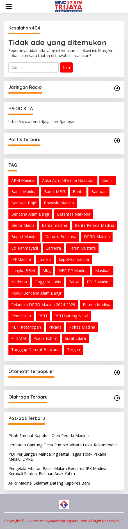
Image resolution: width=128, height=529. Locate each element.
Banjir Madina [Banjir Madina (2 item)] (23, 191)
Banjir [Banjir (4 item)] (107, 180)
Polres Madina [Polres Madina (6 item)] (82, 327)
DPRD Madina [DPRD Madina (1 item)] (97, 236)
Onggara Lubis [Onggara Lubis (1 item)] (48, 281)
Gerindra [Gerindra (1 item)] (53, 248)
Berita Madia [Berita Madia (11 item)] (23, 225)
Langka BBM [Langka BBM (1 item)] (23, 270)
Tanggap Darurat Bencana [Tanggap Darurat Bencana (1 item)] (35, 349)
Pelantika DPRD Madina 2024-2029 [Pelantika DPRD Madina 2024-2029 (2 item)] (43, 304)
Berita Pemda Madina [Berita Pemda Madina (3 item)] (94, 225)
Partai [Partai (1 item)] (73, 281)
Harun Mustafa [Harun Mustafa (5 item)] (82, 248)
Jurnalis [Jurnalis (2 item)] (44, 259)
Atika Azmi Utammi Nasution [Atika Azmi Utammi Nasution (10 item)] (68, 180)
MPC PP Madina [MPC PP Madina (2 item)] (73, 270)
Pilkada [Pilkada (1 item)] (55, 327)
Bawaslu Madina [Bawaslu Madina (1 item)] (59, 202)
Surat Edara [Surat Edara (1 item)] (75, 338)
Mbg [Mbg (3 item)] (46, 270)
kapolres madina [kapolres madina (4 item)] (74, 259)
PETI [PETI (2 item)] (42, 315)
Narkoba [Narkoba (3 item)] (19, 281)
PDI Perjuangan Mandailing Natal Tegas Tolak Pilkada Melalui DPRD (57, 456)
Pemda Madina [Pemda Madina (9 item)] (96, 304)
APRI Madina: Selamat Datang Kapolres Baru (49, 483)
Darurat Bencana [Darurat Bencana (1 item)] (60, 236)
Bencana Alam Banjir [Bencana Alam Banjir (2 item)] (30, 214)
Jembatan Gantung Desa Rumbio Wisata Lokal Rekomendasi (63, 444)
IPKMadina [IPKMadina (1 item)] (21, 259)
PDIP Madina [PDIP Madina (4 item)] (99, 281)
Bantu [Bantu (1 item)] (78, 191)
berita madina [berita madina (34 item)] (54, 225)
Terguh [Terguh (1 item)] (73, 349)
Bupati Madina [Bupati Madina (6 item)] (24, 236)
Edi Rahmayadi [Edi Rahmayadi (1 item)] (24, 248)
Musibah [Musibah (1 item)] (103, 270)
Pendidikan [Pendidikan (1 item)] (21, 315)
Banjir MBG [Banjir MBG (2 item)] (54, 191)
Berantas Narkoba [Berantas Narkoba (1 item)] (73, 214)
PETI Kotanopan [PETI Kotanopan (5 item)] (26, 327)
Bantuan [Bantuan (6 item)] (99, 191)
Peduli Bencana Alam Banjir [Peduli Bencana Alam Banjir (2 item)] (36, 293)
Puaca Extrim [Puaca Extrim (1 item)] (45, 338)
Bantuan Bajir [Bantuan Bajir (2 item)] (23, 202)
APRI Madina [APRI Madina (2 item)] (23, 180)
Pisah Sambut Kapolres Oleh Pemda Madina (48, 435)
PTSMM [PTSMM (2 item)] (18, 338)
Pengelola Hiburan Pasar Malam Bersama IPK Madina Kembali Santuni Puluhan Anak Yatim (57, 471)
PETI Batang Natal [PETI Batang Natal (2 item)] (71, 315)
